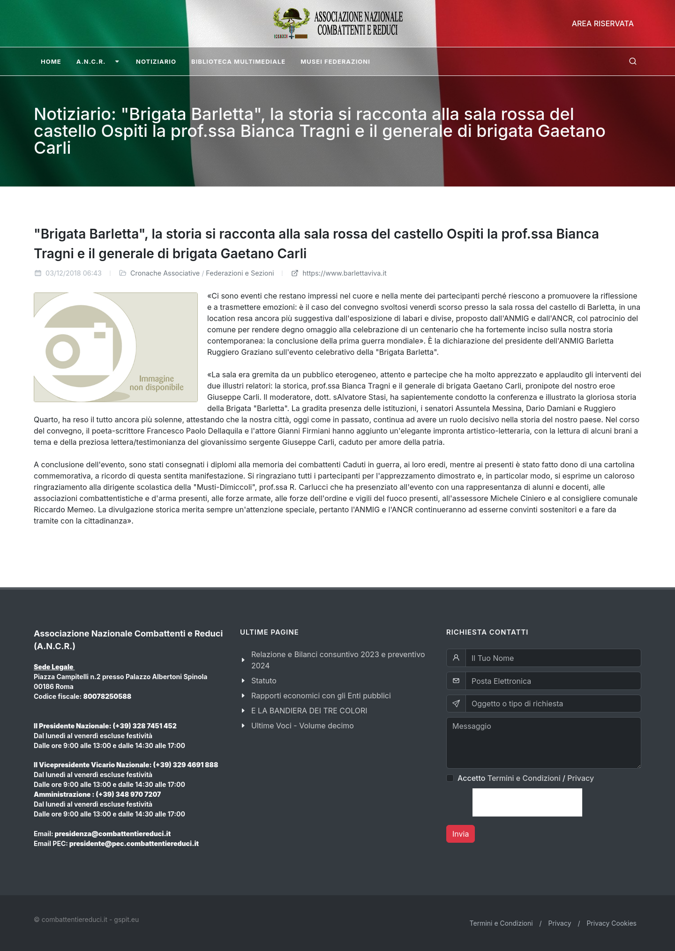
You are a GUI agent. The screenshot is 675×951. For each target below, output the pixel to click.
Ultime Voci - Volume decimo (302, 725)
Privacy (580, 778)
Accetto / (526, 778)
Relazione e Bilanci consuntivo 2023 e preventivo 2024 (338, 660)
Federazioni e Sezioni (240, 273)
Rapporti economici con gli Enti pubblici (321, 695)
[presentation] (527, 802)
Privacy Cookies (611, 923)
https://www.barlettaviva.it (338, 273)
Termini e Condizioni (524, 778)
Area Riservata (603, 23)
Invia (460, 834)
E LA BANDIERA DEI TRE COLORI (309, 710)
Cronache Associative (165, 273)
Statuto (264, 680)
